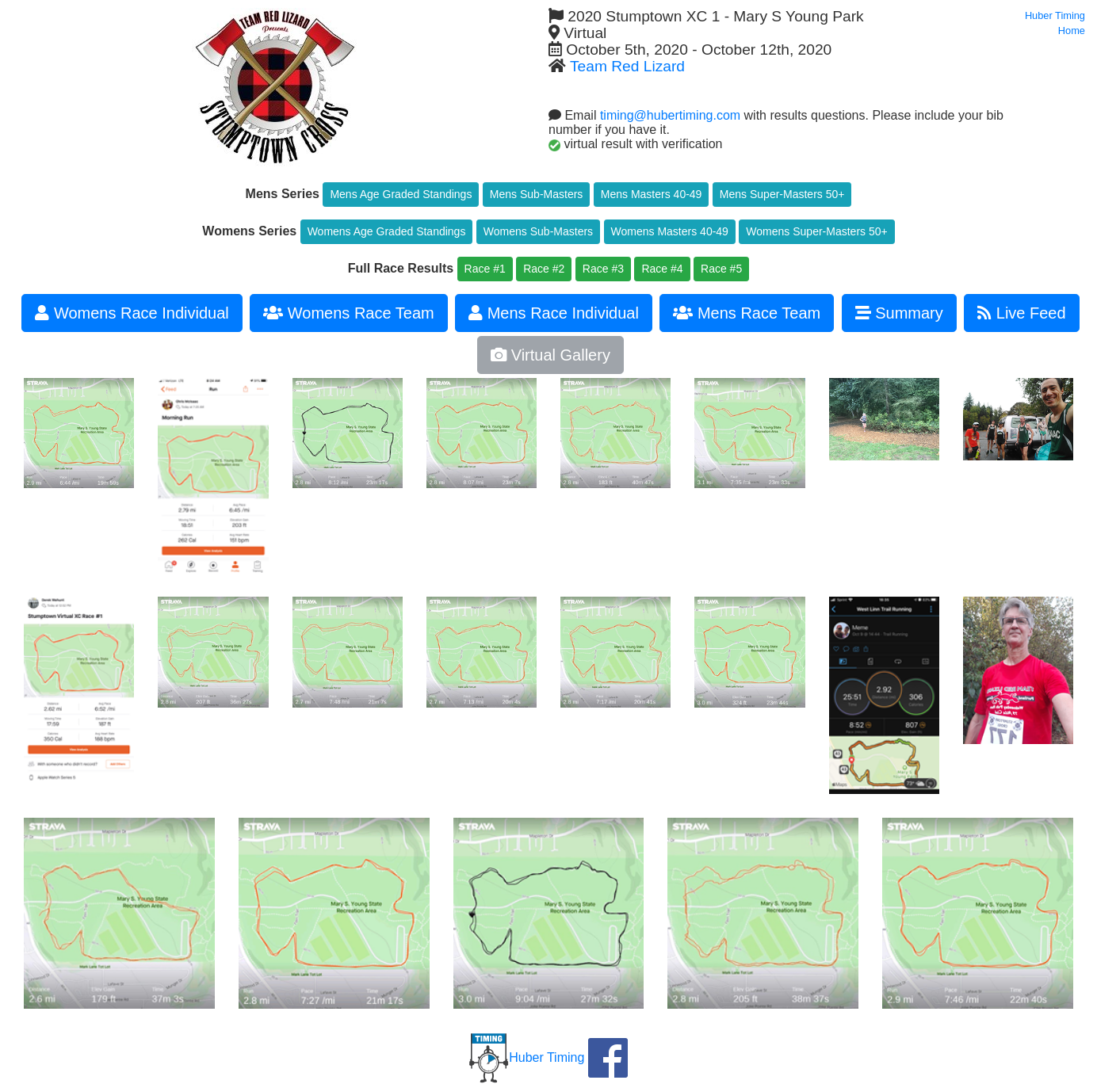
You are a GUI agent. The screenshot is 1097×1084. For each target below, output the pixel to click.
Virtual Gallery (550, 355)
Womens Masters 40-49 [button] (669, 231)
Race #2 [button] (543, 268)
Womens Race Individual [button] (131, 313)
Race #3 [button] (603, 268)
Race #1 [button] (485, 268)
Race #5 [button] (721, 268)
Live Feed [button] (1021, 313)
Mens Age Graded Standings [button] (401, 194)
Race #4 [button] (661, 268)
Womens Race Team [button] (348, 313)
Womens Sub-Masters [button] (538, 231)
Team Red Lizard (627, 66)
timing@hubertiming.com (670, 115)
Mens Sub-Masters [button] (536, 194)
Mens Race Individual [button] (553, 313)
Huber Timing (526, 1057)
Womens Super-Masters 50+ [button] (816, 231)
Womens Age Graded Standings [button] (387, 231)
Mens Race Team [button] (746, 313)
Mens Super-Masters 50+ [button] (782, 194)
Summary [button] (899, 313)
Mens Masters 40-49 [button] (651, 194)
